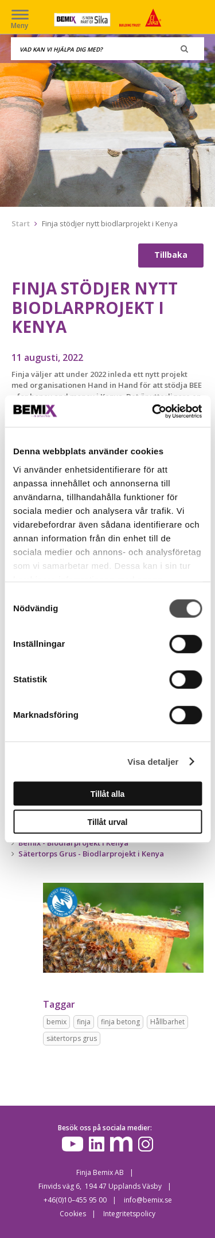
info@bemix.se (148, 1200)
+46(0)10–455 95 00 (75, 1200)
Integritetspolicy (129, 1214)
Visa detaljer (152, 762)
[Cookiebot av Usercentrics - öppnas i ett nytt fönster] (153, 411)
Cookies (73, 1214)
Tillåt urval (108, 822)
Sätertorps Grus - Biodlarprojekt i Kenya (91, 853)
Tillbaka (170, 254)
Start (20, 223)
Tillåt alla (108, 794)
